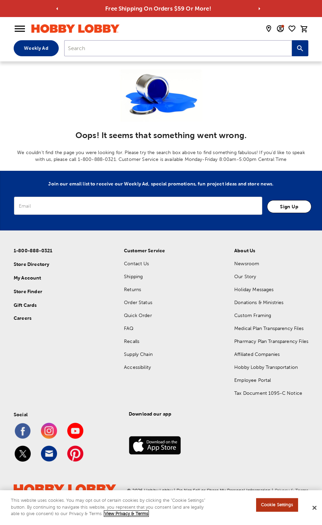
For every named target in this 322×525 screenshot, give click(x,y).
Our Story (245, 276)
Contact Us (136, 263)
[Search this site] (300, 48)
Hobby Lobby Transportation (266, 367)
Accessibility (137, 367)
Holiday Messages (254, 289)
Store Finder (28, 291)
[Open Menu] (20, 29)
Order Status (138, 302)
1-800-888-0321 (33, 250)
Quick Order (138, 315)
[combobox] (178, 48)
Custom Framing (252, 315)
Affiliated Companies (257, 354)
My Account (27, 278)
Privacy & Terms (291, 490)
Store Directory (31, 264)
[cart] (304, 29)
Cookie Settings (277, 505)
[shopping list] (292, 28)
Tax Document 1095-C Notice (268, 393)
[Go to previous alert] (57, 8)
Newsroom (246, 263)
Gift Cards (25, 305)
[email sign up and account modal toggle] (280, 28)
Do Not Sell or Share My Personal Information (223, 490)
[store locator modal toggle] (268, 28)
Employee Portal (252, 380)
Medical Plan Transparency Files (269, 328)
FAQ (129, 328)
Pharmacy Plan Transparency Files (271, 341)
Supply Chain (138, 354)
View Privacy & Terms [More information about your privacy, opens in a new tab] (126, 514)
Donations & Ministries (258, 302)
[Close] (314, 508)
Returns (132, 289)
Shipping (133, 276)
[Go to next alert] (259, 8)
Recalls (131, 341)
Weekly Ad (36, 48)
